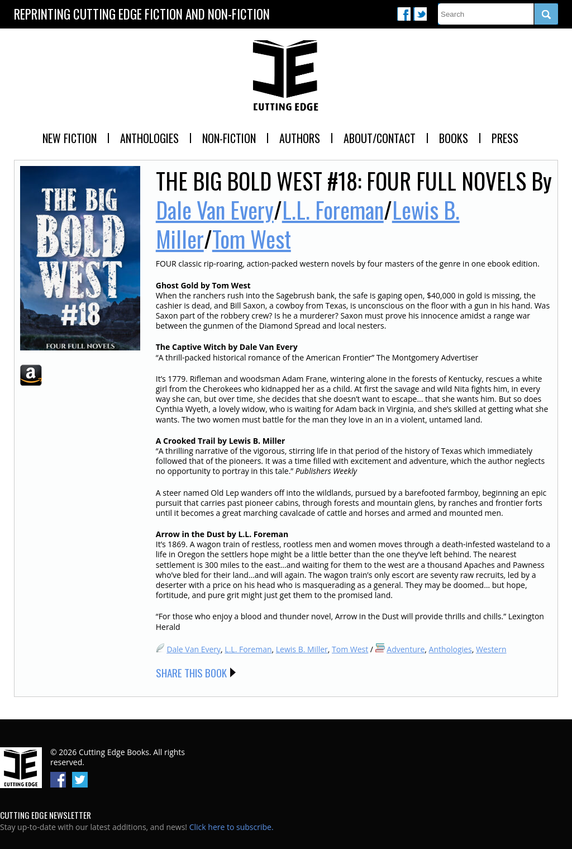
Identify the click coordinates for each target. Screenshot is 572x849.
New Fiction (69, 138)
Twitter (420, 14)
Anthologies (149, 138)
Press (505, 138)
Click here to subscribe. (231, 827)
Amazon (31, 375)
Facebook (404, 14)
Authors (299, 138)
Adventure (406, 649)
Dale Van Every (215, 209)
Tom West (251, 238)
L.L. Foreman (333, 209)
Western (491, 649)
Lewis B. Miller (302, 649)
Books (453, 138)
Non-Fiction (229, 138)
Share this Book (191, 672)
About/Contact (380, 138)
